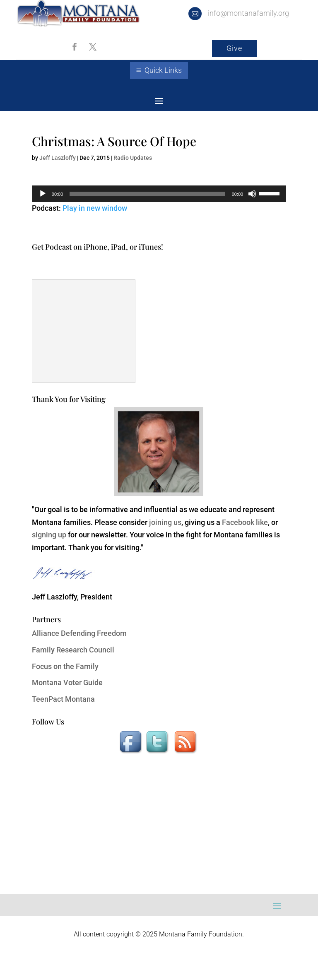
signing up (49, 534)
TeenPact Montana (63, 699)
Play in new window (95, 208)
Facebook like (245, 522)
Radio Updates (132, 157)
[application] (159, 193)
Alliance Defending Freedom (79, 633)
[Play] (43, 194)
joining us (165, 522)
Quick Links (163, 70)
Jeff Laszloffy (57, 157)
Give (234, 48)
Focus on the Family (65, 666)
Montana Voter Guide (67, 682)
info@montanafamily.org (248, 13)
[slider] (147, 194)
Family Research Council (73, 649)
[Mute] (252, 194)
